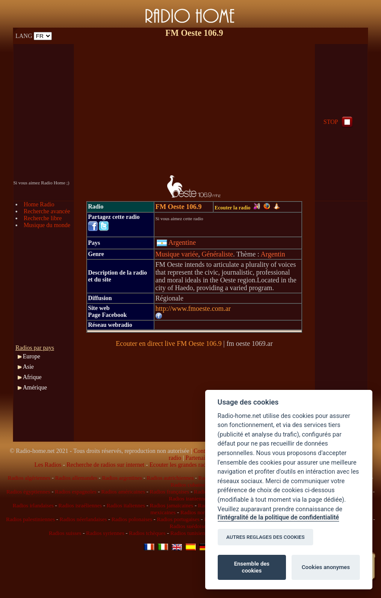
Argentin (272, 254)
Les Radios (48, 465)
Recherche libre (43, 218)
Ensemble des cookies (252, 567)
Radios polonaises (131, 519)
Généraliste (217, 254)
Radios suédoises (189, 526)
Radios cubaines (189, 484)
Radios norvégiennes (204, 512)
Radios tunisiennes (191, 533)
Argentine (176, 242)
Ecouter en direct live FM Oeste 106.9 (169, 343)
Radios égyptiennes (28, 491)
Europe (31, 356)
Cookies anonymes (326, 567)
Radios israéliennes (80, 505)
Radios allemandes (76, 478)
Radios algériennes (29, 478)
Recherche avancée (47, 211)
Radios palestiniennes (30, 519)
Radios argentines (122, 478)
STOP (339, 122)
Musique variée (177, 254)
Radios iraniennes (189, 498)
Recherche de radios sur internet (105, 465)
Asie (28, 367)
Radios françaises (169, 491)
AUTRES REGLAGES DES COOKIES (265, 537)
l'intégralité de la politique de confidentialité (278, 517)
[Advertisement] (194, 104)
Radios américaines (123, 491)
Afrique (32, 377)
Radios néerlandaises (83, 519)
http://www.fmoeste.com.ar (193, 308)
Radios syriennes (105, 533)
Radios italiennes (126, 505)
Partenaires (198, 458)
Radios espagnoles (75, 491)
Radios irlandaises (33, 505)
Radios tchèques (147, 533)
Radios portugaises (178, 519)
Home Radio (39, 204)
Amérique (35, 387)
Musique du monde (47, 225)
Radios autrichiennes (170, 478)
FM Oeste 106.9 (179, 206)
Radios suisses (65, 533)
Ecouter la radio (237, 208)
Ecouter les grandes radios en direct (192, 465)
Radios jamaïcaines (172, 505)
